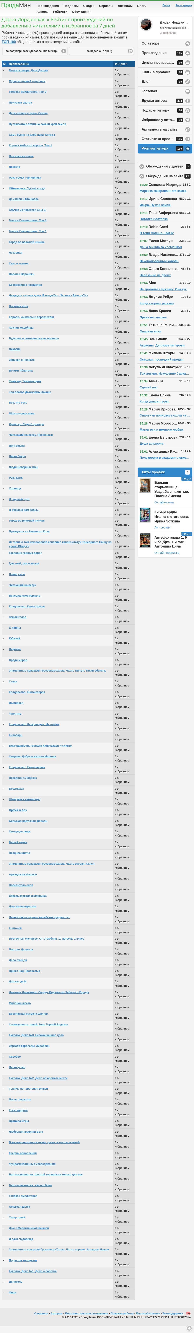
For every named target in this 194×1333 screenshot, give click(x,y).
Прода (16, 5)
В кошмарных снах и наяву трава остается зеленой (44, 1149)
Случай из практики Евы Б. (27, 216)
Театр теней (17, 1224)
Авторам (57, 1320)
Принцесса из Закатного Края (29, 538)
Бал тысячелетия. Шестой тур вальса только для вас (46, 1181)
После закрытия (20, 1106)
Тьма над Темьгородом (25, 388)
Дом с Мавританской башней (29, 1234)
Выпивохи (16, 709)
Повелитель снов (21, 891)
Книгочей (15, 934)
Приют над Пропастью (24, 977)
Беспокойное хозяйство (25, 291)
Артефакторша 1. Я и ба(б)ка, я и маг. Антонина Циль (170, 548)
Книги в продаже (162, 79)
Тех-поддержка (173, 1320)
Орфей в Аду (18, 816)
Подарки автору (162, 117)
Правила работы (122, 1320)
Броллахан (16, 795)
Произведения (47, 6)
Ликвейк (14, 355)
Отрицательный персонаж (27, 87)
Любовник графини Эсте (26, 1138)
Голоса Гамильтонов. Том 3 (27, 98)
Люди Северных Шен (23, 473)
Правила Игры (19, 1127)
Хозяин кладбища (21, 334)
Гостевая (149, 98)
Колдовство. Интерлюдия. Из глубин (34, 731)
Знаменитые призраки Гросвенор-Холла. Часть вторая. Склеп (51, 870)
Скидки (89, 6)
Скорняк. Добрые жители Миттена (32, 763)
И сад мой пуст (19, 506)
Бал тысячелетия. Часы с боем (30, 1192)
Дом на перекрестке (22, 913)
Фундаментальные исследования (32, 1170)
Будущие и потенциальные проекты (34, 345)
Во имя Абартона (21, 377)
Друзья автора (162, 107)
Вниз (189, 1328)
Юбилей (14, 645)
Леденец (15, 656)
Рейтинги (60, 11)
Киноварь (15, 741)
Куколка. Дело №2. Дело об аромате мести (38, 1084)
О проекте (41, 1320)
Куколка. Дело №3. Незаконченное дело (36, 1041)
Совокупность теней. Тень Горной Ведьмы (38, 1031)
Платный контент (148, 1320)
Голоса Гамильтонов (23, 1202)
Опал (12, 1299)
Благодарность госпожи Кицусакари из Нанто (40, 752)
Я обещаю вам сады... (24, 516)
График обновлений (23, 1159)
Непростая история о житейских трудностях (39, 924)
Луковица (15, 259)
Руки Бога (16, 484)
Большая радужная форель (28, 827)
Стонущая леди (19, 838)
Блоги (142, 6)
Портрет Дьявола (21, 956)
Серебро (15, 1063)
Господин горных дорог (25, 559)
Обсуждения (81, 11)
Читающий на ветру (22, 591)
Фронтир (15, 720)
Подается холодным (23, 1267)
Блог (162, 88)
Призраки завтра (20, 109)
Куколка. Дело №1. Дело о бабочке (33, 1277)
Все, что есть (18, 409)
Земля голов (17, 623)
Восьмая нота (18, 312)
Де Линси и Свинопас (24, 205)
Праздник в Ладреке (23, 784)
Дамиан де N (17, 988)
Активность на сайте (159, 136)
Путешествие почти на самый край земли (37, 130)
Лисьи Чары (17, 463)
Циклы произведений (162, 69)
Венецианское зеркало (24, 602)
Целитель (15, 1288)
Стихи (13, 688)
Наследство (17, 1074)
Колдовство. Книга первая (27, 774)
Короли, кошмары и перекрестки (31, 323)
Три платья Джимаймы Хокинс (30, 398)
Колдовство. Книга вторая (27, 698)
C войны (15, 634)
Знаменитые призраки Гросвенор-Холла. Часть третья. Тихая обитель (57, 677)
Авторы (42, 11)
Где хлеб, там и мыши (24, 570)
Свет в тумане (18, 270)
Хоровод (15, 495)
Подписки (71, 6)
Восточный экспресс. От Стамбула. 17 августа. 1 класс (46, 945)
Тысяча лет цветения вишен (28, 1095)
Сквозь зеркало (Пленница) (28, 902)
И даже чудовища (21, 1245)
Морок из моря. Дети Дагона (28, 77)
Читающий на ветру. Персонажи (31, 441)
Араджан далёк (19, 1213)
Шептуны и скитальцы (24, 806)
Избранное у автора (162, 126)
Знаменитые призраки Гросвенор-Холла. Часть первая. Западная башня (59, 1256)
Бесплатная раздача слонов (28, 1020)
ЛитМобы (125, 6)
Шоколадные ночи (21, 420)
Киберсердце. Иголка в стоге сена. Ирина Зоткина (171, 523)
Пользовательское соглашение (86, 1320)
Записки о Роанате (21, 366)
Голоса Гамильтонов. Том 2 (27, 227)
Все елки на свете (21, 162)
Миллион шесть (20, 1009)
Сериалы (106, 6)
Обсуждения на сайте (169, 182)
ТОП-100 (9, 48)
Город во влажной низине (26, 248)
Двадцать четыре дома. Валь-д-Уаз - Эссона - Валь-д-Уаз (48, 302)
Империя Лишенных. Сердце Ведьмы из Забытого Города (49, 999)
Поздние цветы (19, 859)
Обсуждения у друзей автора (169, 173)
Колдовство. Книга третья (27, 613)
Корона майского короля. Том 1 (30, 152)
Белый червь (18, 849)
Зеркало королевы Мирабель (29, 1052)
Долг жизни (17, 452)
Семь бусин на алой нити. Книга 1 (32, 141)
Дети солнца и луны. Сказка (28, 119)
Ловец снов (17, 581)
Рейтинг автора (162, 155)
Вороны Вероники (21, 280)
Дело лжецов (18, 966)
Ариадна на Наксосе (23, 881)
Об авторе (150, 50)
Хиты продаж (166, 479)
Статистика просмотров (162, 145)
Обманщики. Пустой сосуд (27, 195)
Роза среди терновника (25, 184)
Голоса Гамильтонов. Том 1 (27, 237)
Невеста (14, 173)
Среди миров (18, 666)
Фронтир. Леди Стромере (26, 431)
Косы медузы (18, 1117)
